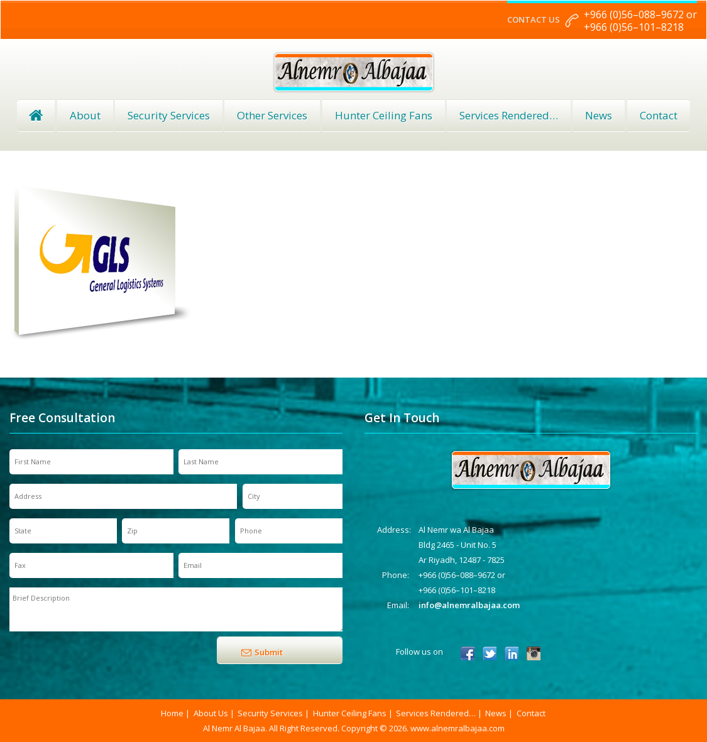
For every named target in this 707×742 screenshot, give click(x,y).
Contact (658, 115)
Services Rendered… (436, 713)
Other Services (272, 115)
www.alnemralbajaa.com (457, 728)
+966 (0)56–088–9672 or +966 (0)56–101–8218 (640, 20)
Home (36, 115)
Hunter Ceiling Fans (383, 115)
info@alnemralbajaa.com (469, 605)
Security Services (169, 115)
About (85, 115)
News (598, 115)
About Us (211, 713)
